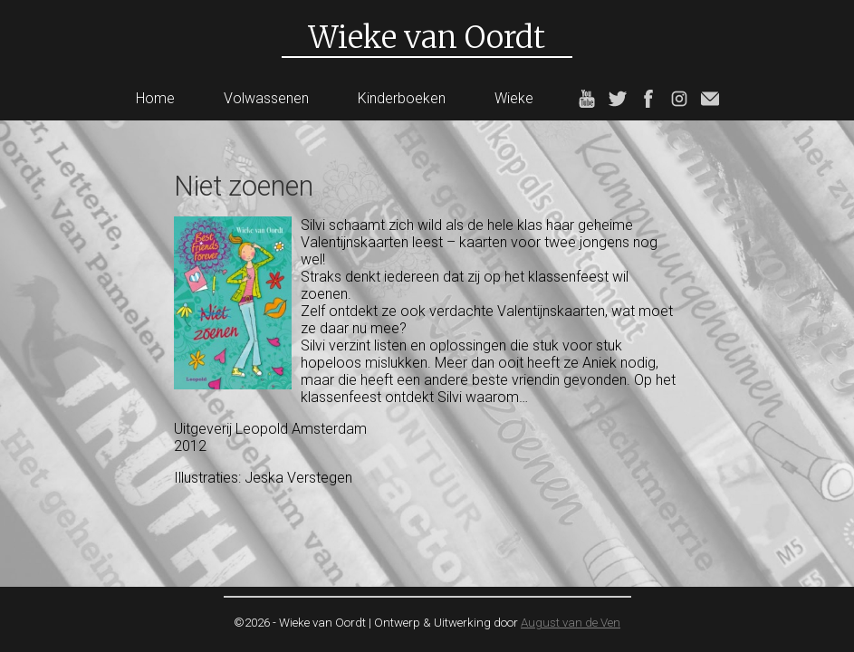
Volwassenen (266, 98)
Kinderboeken (402, 98)
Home (155, 98)
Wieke (513, 98)
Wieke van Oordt (427, 37)
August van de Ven (570, 622)
